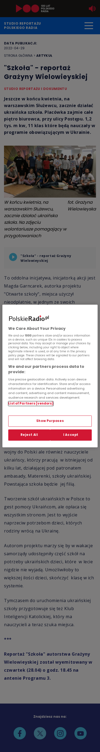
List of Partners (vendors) (30, 403)
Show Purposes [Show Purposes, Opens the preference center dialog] (50, 421)
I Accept (70, 435)
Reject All (29, 435)
